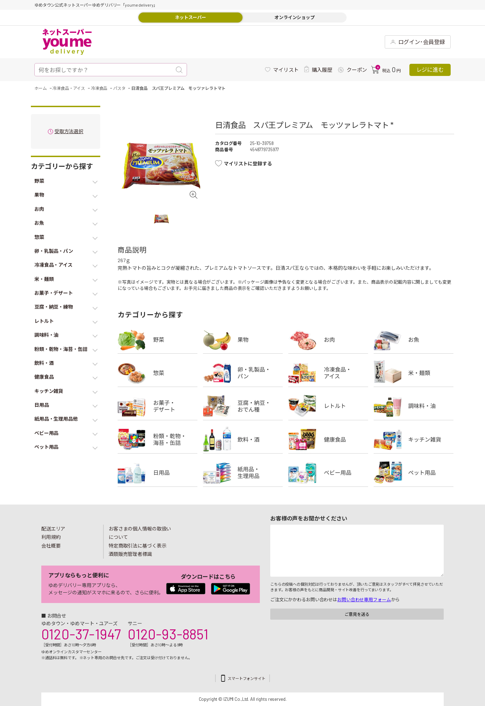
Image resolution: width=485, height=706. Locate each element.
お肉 (328, 339)
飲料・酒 (243, 439)
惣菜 (157, 373)
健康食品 (328, 439)
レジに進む (430, 69)
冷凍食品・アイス (328, 373)
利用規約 (51, 537)
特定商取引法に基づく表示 (137, 546)
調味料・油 (413, 406)
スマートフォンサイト (246, 678)
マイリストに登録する (248, 163)
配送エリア (53, 529)
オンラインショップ (294, 17)
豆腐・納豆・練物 (243, 406)
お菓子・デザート (157, 406)
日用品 (157, 473)
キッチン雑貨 (413, 439)
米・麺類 (413, 373)
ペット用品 (413, 473)
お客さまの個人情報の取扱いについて (140, 533)
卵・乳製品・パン (243, 373)
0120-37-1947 (81, 634)
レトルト (328, 406)
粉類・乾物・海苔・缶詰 (157, 439)
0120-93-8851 (168, 634)
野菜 (157, 339)
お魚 (413, 339)
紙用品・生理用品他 (243, 473)
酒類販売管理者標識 (130, 554)
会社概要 (51, 546)
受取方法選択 (68, 131)
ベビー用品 (328, 473)
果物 (243, 339)
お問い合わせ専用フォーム (364, 599)
